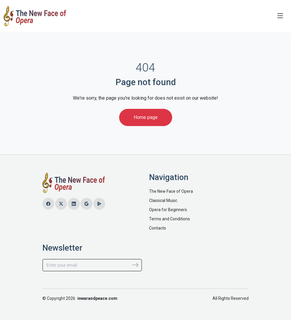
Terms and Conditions (169, 218)
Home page (146, 117)
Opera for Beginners (168, 209)
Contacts (157, 228)
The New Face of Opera (171, 191)
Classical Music (163, 200)
